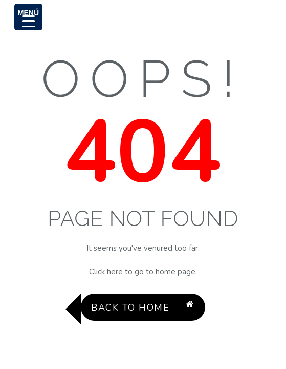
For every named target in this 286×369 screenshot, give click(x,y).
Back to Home (142, 307)
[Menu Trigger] (28, 17)
